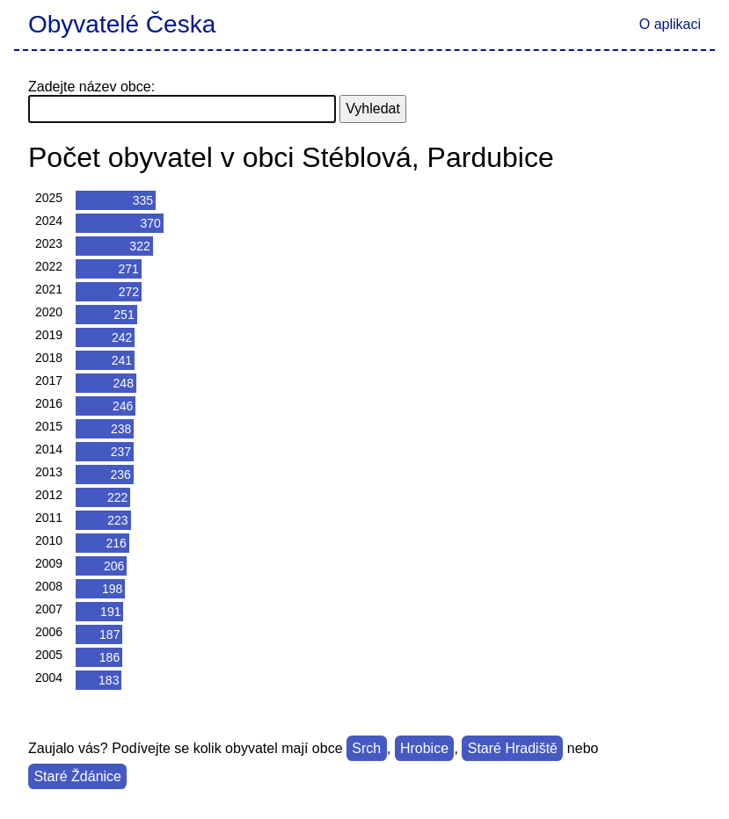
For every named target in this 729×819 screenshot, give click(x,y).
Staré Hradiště (513, 748)
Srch (366, 748)
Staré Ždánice (77, 776)
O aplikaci (670, 24)
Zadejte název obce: (91, 86)
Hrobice (424, 748)
